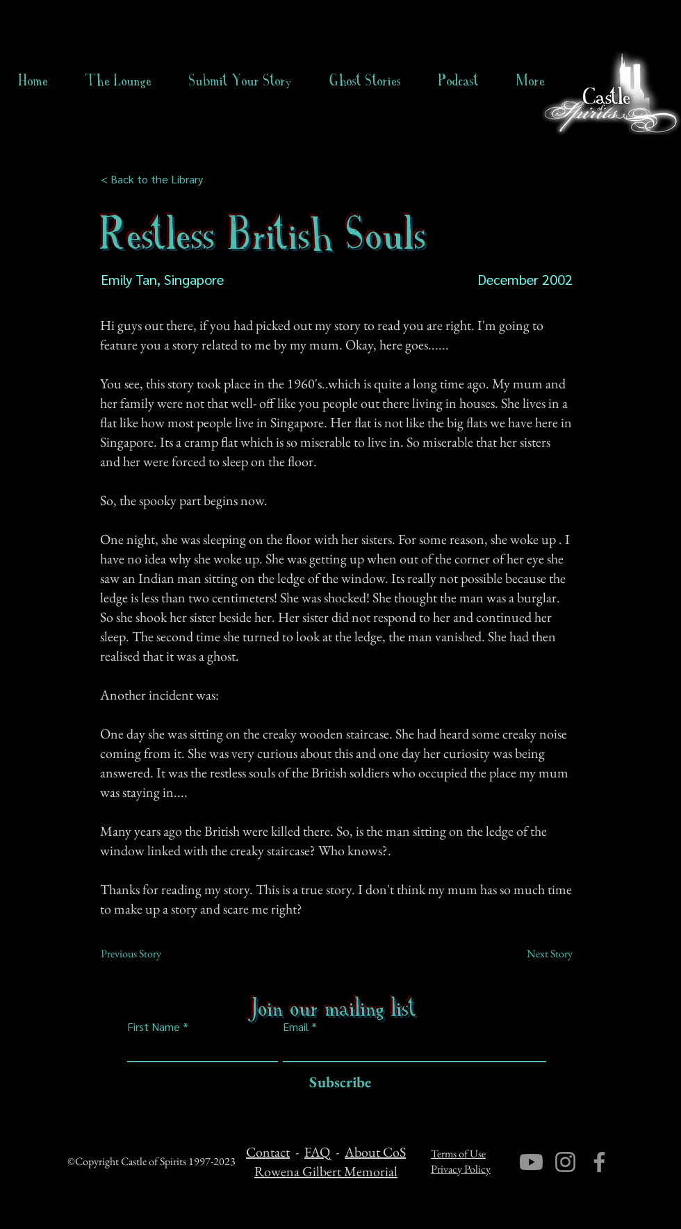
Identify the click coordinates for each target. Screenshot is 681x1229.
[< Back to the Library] (156, 179)
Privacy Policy (461, 1169)
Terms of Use (458, 1153)
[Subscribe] (337, 1082)
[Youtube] (531, 1162)
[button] (365, 80)
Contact (268, 1152)
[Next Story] (538, 954)
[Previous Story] (146, 954)
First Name (153, 1026)
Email (296, 1026)
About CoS (375, 1152)
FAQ (317, 1152)
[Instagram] (565, 1162)
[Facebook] (599, 1162)
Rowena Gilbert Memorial (325, 1171)
